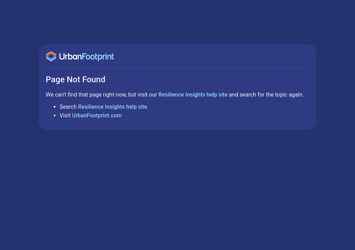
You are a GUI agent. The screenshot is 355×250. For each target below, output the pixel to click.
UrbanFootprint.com (97, 115)
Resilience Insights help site (192, 94)
